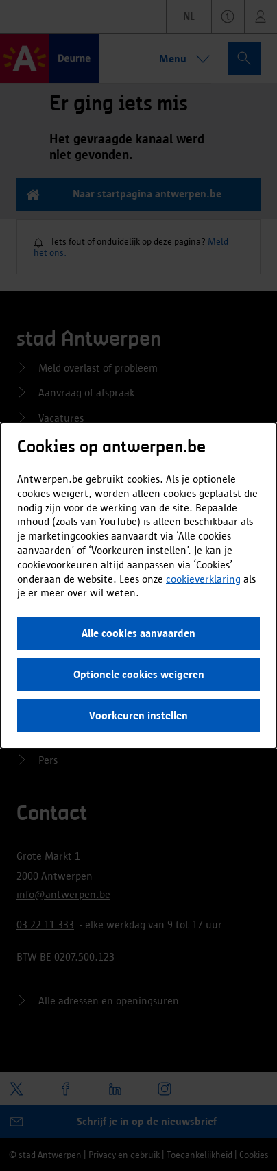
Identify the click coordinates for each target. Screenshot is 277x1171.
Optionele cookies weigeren (138, 674)
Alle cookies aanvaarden (138, 633)
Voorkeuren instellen (138, 715)
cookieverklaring (203, 579)
